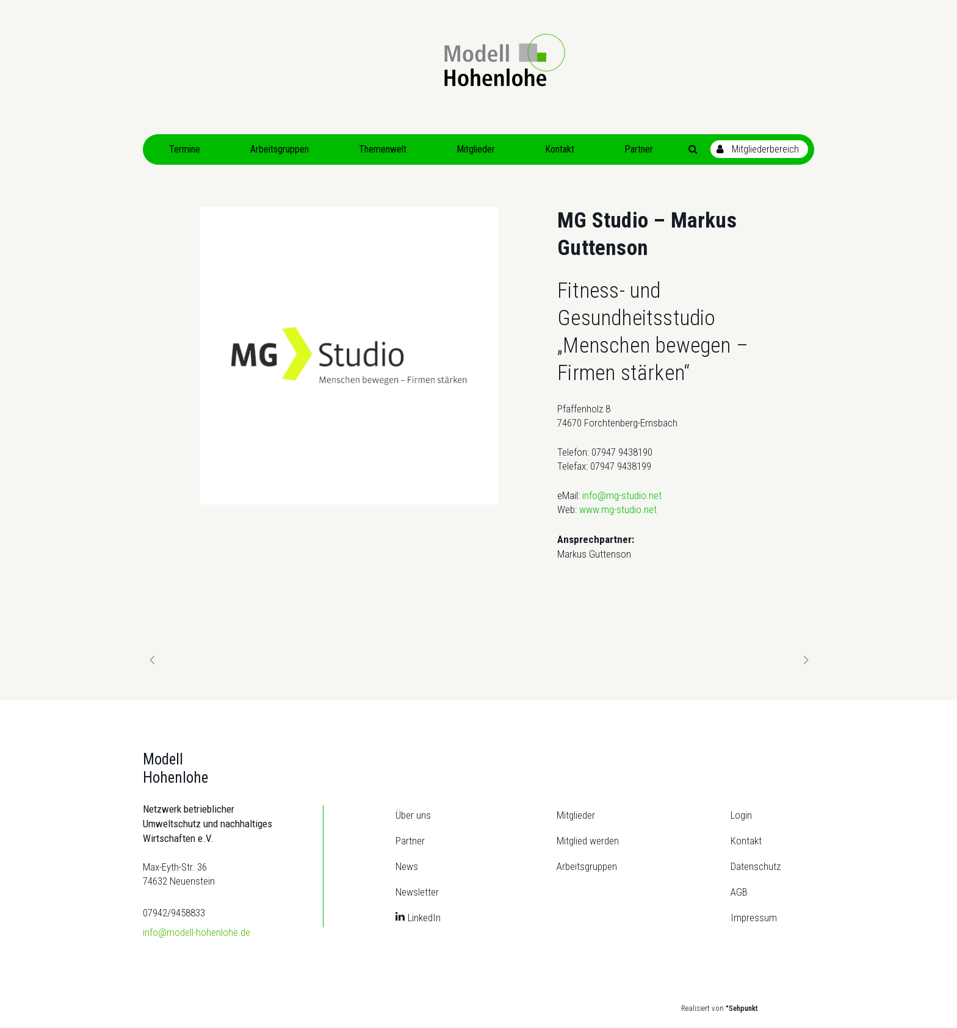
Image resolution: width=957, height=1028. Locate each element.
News (406, 866)
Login (741, 815)
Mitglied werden (588, 841)
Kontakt (746, 841)
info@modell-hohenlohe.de (196, 932)
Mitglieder (576, 815)
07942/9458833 (174, 913)
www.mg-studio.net (618, 509)
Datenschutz (756, 866)
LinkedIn (424, 917)
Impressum (754, 917)
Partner (410, 841)
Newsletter (417, 892)
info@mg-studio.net (622, 495)
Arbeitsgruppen (587, 866)
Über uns (413, 815)
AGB (739, 892)
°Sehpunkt (742, 1008)
